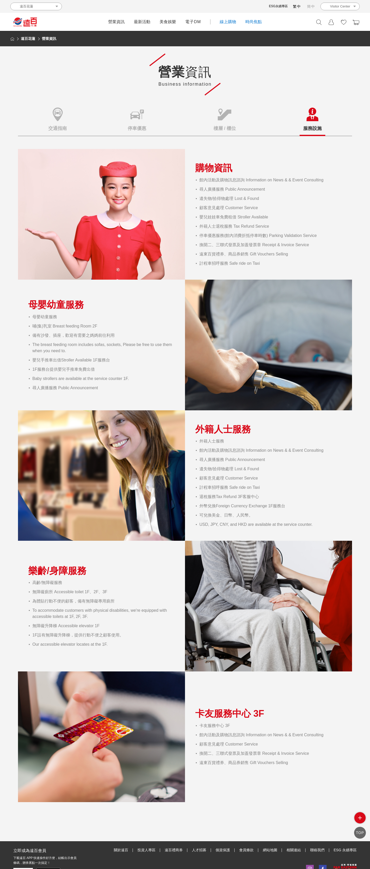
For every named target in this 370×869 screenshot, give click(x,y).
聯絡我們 (317, 826)
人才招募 (199, 826)
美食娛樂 (168, 22)
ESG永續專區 (278, 6)
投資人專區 (146, 826)
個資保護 (223, 826)
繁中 (297, 6)
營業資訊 (116, 22)
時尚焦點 (253, 22)
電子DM (193, 22)
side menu (360, 821)
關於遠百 (121, 826)
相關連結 (293, 826)
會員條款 (246, 826)
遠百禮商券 (174, 826)
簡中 (311, 6)
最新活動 (142, 22)
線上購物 (228, 22)
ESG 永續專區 (345, 826)
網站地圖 (270, 826)
